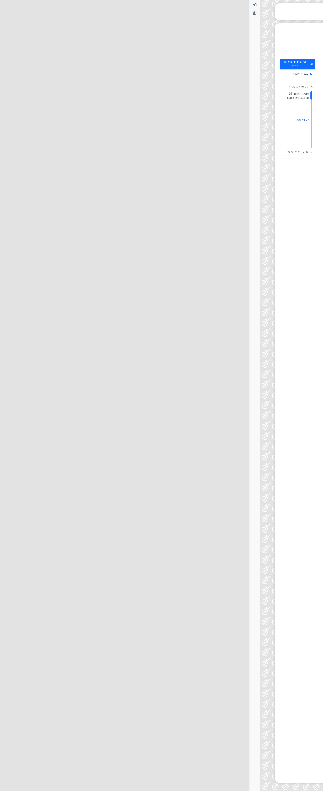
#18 (97, 528)
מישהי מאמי (272, 528)
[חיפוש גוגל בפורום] (317, 46)
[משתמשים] (317, 38)
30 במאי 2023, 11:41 (242, 62)
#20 (97, 607)
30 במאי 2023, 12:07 (244, 328)
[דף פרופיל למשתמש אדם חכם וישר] (287, 286)
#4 (96, 158)
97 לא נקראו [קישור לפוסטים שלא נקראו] (52, 119)
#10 (97, 328)
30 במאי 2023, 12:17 (242, 486)
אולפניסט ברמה (270, 62)
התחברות (268, 712)
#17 (97, 486)
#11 (97, 388)
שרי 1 (276, 388)
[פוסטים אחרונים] (317, 21)
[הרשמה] (5, 13)
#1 (96, 62)
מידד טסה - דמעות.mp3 (262, 498)
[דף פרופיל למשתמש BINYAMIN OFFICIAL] (287, 569)
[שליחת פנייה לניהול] (317, 54)
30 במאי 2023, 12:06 (243, 283)
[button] (317, 778)
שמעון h (274, 158)
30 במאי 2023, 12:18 (247, 528)
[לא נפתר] (317, 29)
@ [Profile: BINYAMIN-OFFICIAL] (262, 613)
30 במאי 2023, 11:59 (249, 204)
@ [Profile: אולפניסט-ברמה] (266, 123)
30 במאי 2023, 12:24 (251, 607)
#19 (97, 565)
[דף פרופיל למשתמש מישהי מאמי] (287, 531)
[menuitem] (5, 5)
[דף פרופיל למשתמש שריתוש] (287, 610)
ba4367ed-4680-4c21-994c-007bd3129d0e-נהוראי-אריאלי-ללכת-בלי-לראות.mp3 (218, 170)
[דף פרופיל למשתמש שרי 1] (287, 391)
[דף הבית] (317, 5)
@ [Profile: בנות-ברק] (271, 248)
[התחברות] (5, 5)
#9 (96, 283)
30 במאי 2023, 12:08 (241, 453)
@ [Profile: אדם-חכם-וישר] (267, 459)
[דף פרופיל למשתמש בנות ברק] (287, 120)
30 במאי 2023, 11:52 (249, 116)
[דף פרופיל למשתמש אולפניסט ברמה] (287, 65)
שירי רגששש (246, 394)
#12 (97, 453)
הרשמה (283, 712)
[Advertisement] (169, 754)
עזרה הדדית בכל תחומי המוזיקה (274, 51)
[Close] (100, 676)
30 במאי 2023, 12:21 (235, 565)
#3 (96, 116)
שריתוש (275, 607)
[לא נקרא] (317, 13)
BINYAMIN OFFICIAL (267, 565)
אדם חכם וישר (271, 283)
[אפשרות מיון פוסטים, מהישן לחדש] (48, 74)
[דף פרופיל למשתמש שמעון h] (287, 161)
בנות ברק (274, 116)
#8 (96, 241)
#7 (96, 204)
